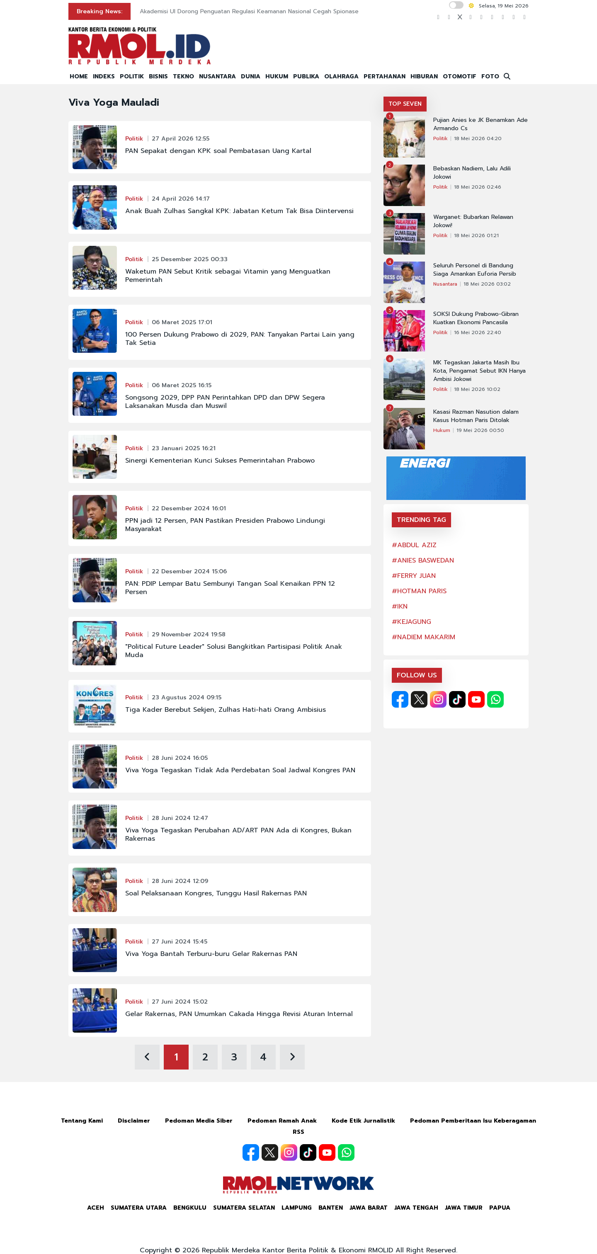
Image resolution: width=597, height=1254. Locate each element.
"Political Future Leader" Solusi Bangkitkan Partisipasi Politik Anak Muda (233, 651)
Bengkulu (189, 1207)
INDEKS (104, 76)
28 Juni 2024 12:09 (180, 881)
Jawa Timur (464, 1207)
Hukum (441, 430)
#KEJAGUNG (411, 622)
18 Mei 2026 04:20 (478, 138)
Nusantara (445, 284)
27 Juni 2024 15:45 (179, 941)
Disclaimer (134, 1120)
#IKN (400, 606)
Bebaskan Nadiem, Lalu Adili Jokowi (472, 173)
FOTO (490, 76)
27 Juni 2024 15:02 (180, 1001)
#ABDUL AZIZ (414, 545)
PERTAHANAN (384, 76)
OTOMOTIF (459, 76)
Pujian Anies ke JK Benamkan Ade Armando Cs (480, 124)
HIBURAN (424, 76)
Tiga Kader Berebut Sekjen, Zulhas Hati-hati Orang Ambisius (225, 710)
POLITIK (132, 76)
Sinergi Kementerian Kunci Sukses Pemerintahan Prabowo (220, 460)
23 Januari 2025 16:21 (184, 448)
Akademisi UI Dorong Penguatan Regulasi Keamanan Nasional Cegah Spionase (249, 11)
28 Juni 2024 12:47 (180, 818)
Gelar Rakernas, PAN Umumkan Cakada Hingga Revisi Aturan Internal (239, 1014)
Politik (134, 138)
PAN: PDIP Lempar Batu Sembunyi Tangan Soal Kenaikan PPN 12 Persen (230, 588)
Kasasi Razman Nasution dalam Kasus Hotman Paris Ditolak (476, 416)
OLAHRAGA (341, 76)
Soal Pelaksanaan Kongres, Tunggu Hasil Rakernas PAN (216, 893)
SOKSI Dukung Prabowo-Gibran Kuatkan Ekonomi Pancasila (476, 318)
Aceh (95, 1207)
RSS (298, 1132)
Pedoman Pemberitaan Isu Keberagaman (473, 1120)
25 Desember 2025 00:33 (190, 259)
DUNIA (250, 76)
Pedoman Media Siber (199, 1120)
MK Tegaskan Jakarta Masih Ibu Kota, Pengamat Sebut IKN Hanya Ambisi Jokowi (479, 371)
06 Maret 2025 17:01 (182, 322)
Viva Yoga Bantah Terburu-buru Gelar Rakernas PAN (211, 954)
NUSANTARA (217, 76)
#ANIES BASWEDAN (423, 560)
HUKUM (276, 76)
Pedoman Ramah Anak (282, 1120)
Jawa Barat (368, 1207)
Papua (499, 1207)
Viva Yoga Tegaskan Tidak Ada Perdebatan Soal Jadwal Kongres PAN (240, 770)
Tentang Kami (82, 1120)
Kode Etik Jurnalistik (363, 1120)
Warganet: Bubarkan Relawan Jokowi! (473, 221)
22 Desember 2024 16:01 (189, 508)
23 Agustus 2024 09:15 (186, 697)
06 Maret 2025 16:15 (181, 385)
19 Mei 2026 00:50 (480, 430)
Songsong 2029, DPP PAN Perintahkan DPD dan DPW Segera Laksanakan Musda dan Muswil (225, 401)
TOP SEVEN (405, 103)
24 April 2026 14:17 (181, 198)
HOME (79, 76)
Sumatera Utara (139, 1207)
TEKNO (183, 76)
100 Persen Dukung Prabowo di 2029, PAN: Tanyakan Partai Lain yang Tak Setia (239, 338)
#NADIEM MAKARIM (423, 637)
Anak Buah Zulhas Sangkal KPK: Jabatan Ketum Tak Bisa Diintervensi (239, 211)
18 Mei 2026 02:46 (477, 187)
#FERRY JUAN (414, 576)
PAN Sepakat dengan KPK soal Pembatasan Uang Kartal (218, 151)
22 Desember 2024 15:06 (189, 571)
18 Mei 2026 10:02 (477, 389)
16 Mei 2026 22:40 (477, 332)
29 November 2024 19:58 (189, 634)
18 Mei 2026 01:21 (476, 235)
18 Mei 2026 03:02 (487, 284)
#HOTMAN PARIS (419, 591)
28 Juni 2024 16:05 (180, 758)
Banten (330, 1207)
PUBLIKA (306, 76)
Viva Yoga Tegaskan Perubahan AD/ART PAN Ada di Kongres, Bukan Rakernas (238, 834)
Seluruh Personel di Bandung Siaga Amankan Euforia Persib (474, 270)
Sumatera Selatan (244, 1207)
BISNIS (158, 76)
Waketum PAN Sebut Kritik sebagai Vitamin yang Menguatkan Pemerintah (227, 275)
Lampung (297, 1207)
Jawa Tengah (416, 1207)
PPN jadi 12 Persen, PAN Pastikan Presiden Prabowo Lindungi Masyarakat (225, 525)
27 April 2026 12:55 (180, 138)
